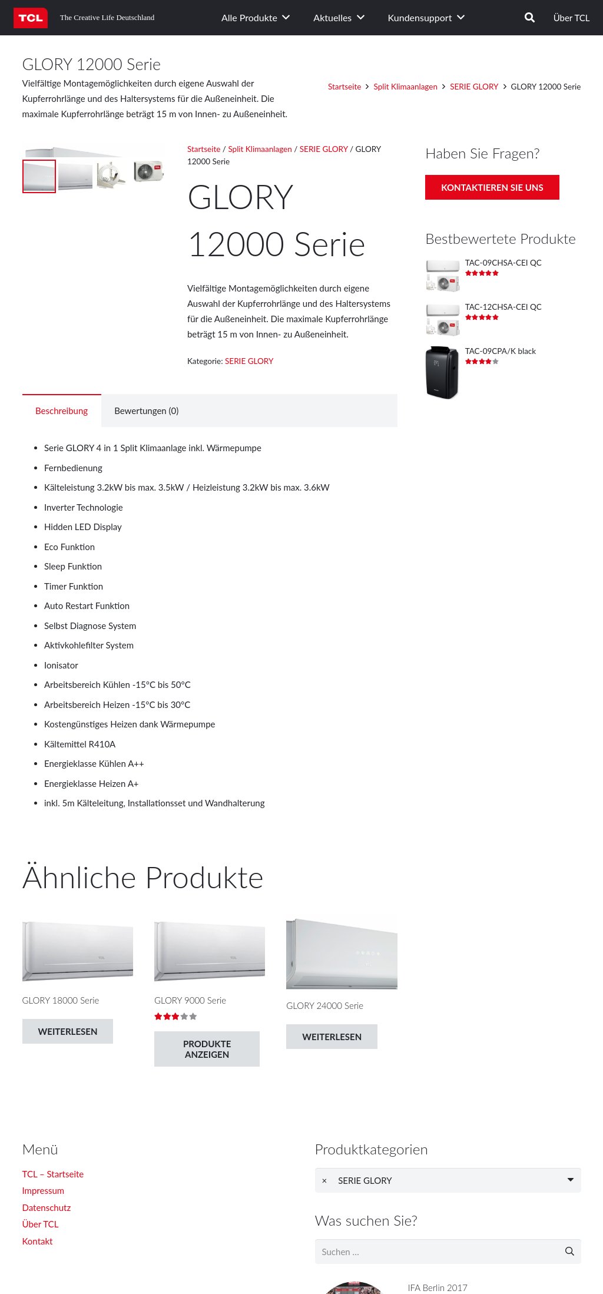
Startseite (344, 86)
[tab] (61, 410)
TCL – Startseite (53, 1174)
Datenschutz (46, 1207)
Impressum (43, 1190)
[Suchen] (530, 17)
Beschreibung (61, 410)
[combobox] (448, 1180)
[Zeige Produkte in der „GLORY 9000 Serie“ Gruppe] (207, 1049)
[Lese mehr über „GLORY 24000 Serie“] (331, 1036)
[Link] (31, 18)
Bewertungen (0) (146, 410)
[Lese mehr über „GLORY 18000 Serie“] (68, 1031)
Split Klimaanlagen (406, 86)
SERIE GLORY (474, 86)
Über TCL (572, 17)
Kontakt (37, 1241)
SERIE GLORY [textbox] (357, 1180)
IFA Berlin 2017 (438, 1287)
